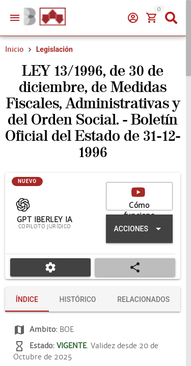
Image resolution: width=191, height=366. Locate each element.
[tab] (27, 299)
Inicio (14, 49)
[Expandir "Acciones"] (139, 229)
